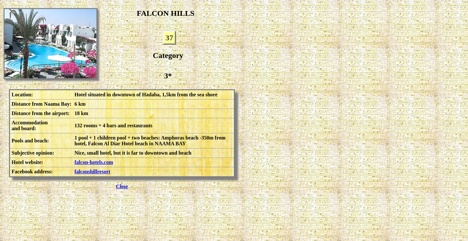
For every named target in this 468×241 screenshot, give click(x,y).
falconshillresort (92, 171)
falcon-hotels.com (94, 162)
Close (122, 186)
